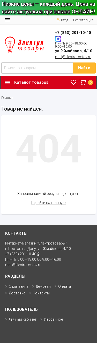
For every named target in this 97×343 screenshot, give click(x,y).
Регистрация (83, 20)
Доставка (17, 293)
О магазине (18, 286)
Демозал (43, 286)
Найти (84, 67)
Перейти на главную (48, 203)
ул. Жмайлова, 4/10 (73, 51)
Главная (7, 98)
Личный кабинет (22, 319)
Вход (62, 20)
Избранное (53, 319)
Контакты (41, 293)
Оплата (64, 286)
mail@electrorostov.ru (73, 57)
